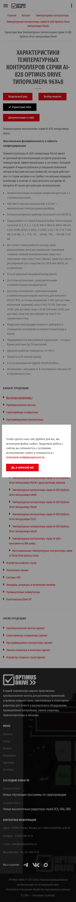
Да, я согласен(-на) (22, 467)
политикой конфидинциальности (25, 457)
